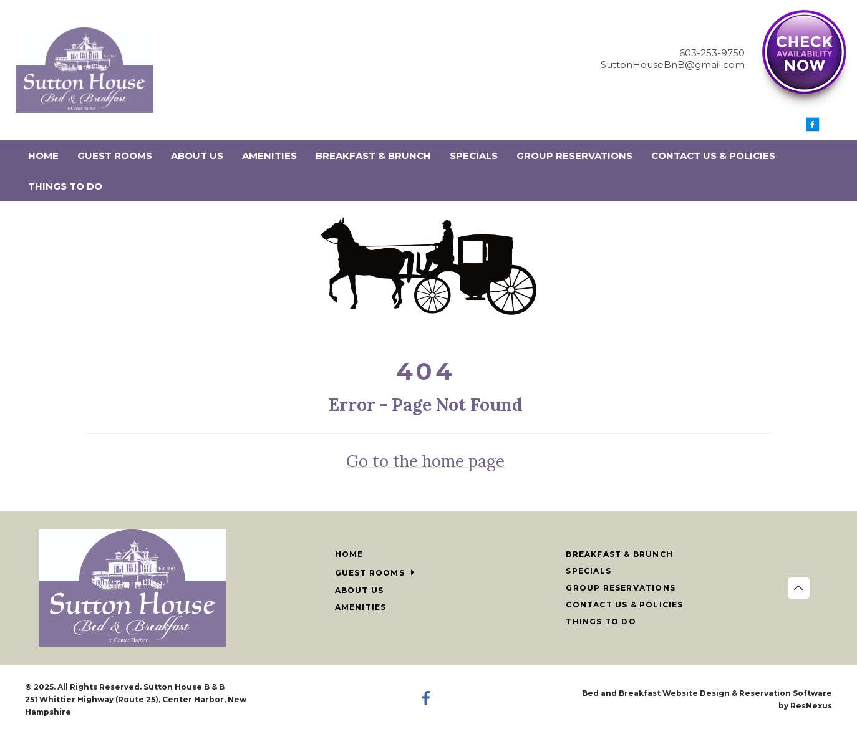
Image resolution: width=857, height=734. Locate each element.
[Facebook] (813, 128)
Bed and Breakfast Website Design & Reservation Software (707, 693)
